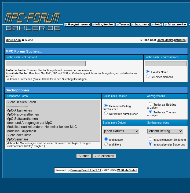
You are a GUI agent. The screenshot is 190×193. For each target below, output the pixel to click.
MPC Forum (13, 40)
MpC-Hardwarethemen (53, 115)
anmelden (164, 40)
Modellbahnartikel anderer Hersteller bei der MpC (53, 127)
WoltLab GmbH (127, 170)
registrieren (178, 40)
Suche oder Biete (53, 135)
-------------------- (53, 106)
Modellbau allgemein (53, 131)
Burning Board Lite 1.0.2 (85, 170)
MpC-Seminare (53, 140)
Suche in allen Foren (53, 102)
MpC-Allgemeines (53, 111)
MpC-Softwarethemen (53, 119)
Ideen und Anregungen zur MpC (53, 123)
